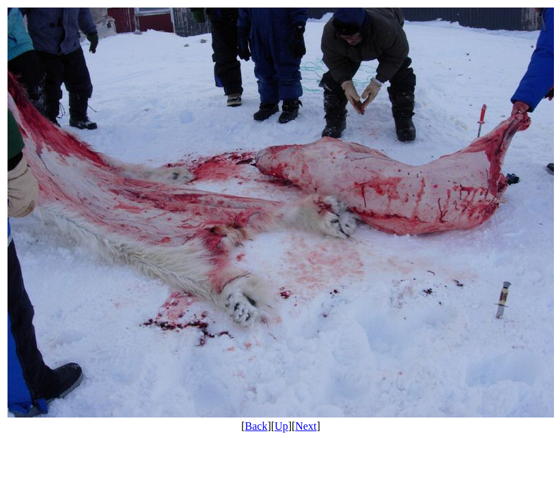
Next (305, 426)
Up (281, 426)
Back (256, 426)
